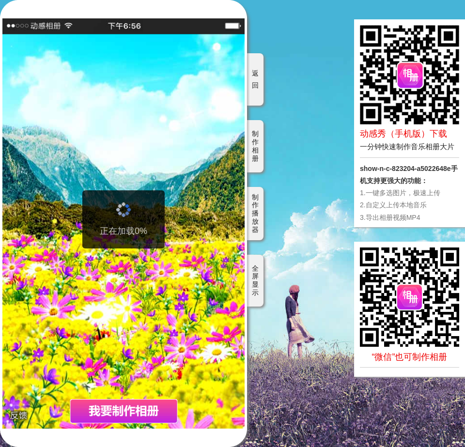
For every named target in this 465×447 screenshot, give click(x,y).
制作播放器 (255, 213)
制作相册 (255, 146)
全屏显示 (255, 280)
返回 (255, 79)
